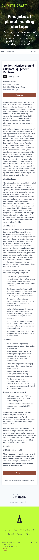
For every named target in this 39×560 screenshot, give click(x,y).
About (7, 530)
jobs (2, 51)
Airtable (4, 548)
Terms (19, 534)
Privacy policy (14, 502)
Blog (15, 530)
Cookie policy (23, 502)
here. (25, 442)
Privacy (28, 534)
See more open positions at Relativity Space (19, 480)
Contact (11, 534)
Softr (15, 546)
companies (10, 51)
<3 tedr (4, 551)
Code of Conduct (27, 530)
